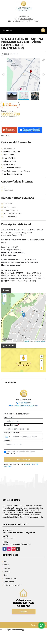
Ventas (6, 564)
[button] (43, 60)
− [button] (5, 300)
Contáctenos (9, 582)
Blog (5, 575)
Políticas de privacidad (13, 585)
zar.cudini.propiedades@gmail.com (24, 405)
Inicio (6, 561)
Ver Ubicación (22, 363)
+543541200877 (26, 18)
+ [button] (5, 296)
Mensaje (7, 441)
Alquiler (7, 568)
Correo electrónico (11, 425)
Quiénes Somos (10, 578)
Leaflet (26, 341)
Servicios (7, 571)
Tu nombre (8, 417)
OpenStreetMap (40, 341)
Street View (10, 105)
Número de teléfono (12, 433)
